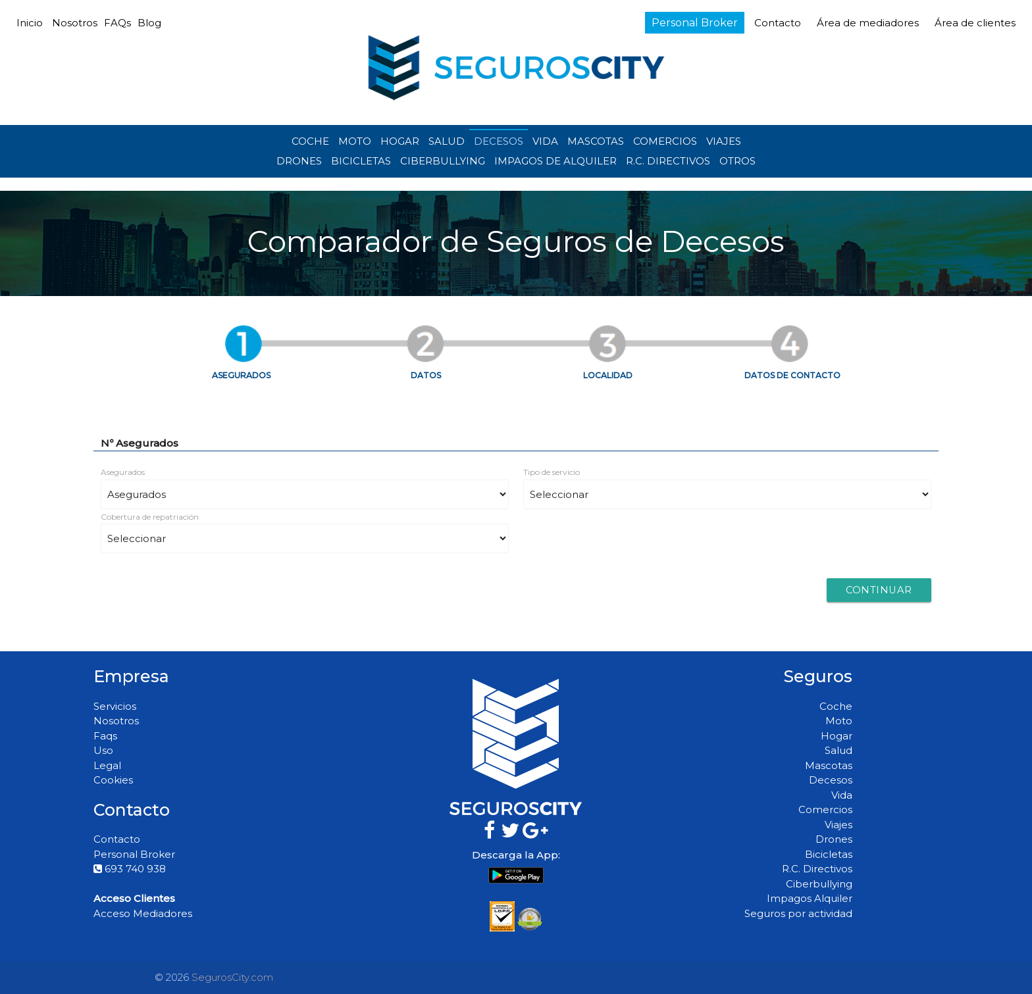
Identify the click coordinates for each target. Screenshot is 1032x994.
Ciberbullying (819, 884)
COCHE (310, 141)
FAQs (117, 22)
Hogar (836, 736)
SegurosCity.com (232, 977)
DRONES (299, 161)
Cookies (113, 780)
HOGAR (399, 141)
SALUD (446, 141)
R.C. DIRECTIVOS (668, 161)
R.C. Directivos (817, 868)
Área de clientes (975, 22)
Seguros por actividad (798, 913)
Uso (103, 750)
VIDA (545, 141)
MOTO (354, 141)
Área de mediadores (869, 22)
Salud (838, 750)
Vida (841, 795)
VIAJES (723, 141)
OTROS (737, 161)
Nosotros (74, 22)
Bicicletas (828, 854)
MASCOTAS (595, 141)
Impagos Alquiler (809, 898)
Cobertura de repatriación (150, 517)
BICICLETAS (361, 161)
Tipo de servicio (551, 472)
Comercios (825, 809)
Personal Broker (695, 22)
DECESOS (498, 141)
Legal (107, 765)
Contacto (777, 22)
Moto (838, 720)
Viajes (838, 824)
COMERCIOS (665, 141)
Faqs (105, 736)
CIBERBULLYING (442, 161)
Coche (835, 706)
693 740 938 (129, 868)
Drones (833, 839)
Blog (149, 22)
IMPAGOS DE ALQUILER (555, 161)
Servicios (114, 706)
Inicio (29, 22)
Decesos (830, 780)
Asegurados (123, 472)
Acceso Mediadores (142, 913)
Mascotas (828, 765)
